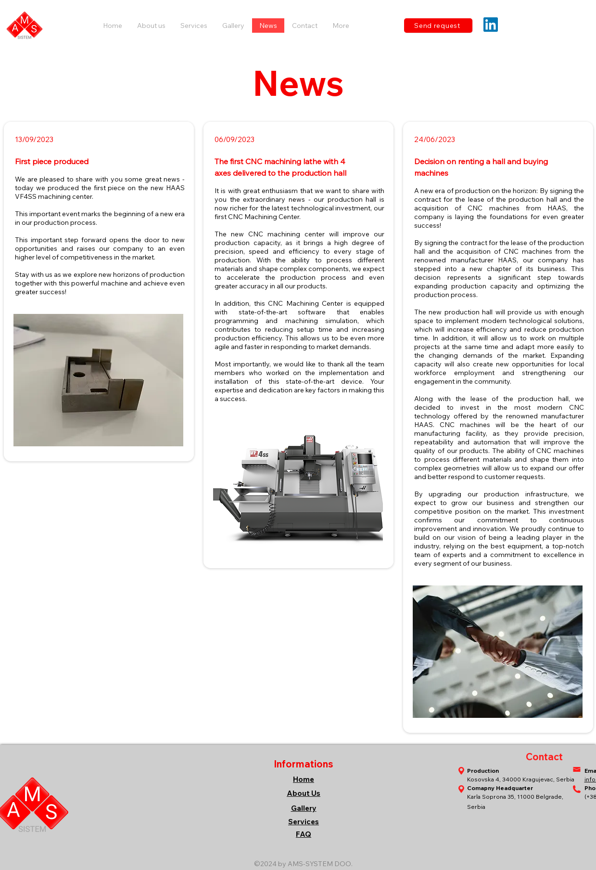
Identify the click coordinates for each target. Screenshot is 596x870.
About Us (303, 793)
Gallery (304, 808)
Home (303, 779)
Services (303, 821)
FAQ (303, 834)
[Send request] (438, 25)
